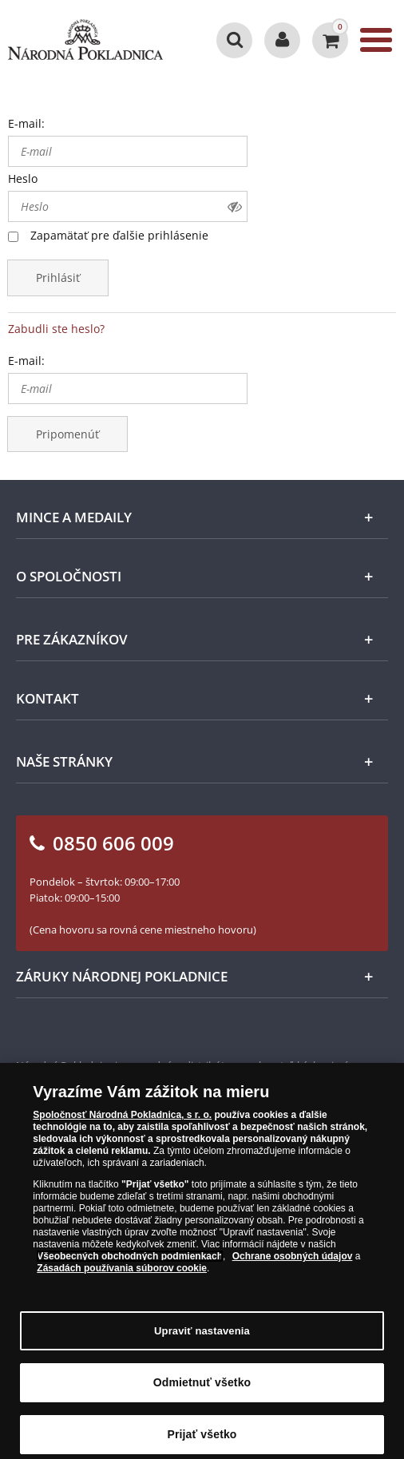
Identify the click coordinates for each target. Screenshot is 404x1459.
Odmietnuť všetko (202, 1396)
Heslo (23, 178)
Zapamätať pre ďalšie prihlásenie (119, 235)
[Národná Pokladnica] (85, 39)
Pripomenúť (67, 434)
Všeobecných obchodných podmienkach (130, 1270)
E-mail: (26, 123)
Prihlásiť (58, 277)
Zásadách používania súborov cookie (122, 1282)
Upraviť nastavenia (202, 1344)
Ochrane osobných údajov (292, 1270)
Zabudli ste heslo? (56, 328)
